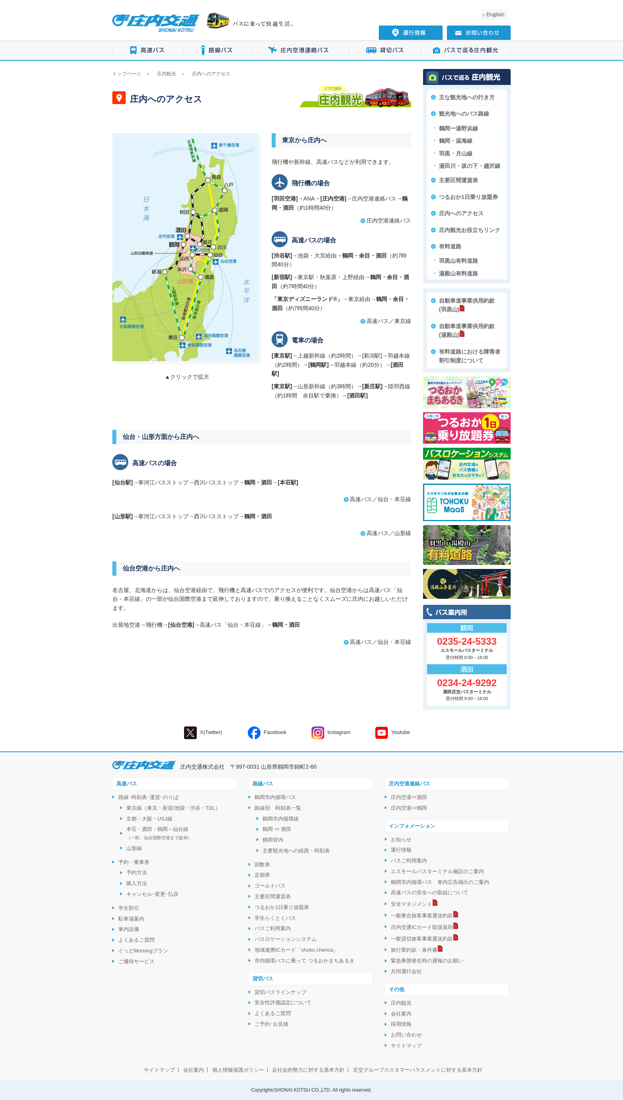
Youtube (392, 732)
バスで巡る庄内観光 (466, 50)
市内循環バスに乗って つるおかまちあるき (305, 961)
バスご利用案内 (273, 928)
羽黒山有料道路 (458, 261)
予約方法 (136, 873)
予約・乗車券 (133, 862)
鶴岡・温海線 (455, 141)
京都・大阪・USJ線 (149, 819)
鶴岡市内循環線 (281, 819)
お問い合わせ (406, 1035)
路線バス (218, 50)
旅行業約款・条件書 (414, 950)
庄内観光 (166, 74)
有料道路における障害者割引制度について (469, 356)
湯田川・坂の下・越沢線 (469, 166)
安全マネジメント (411, 904)
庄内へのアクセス (461, 213)
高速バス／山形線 (388, 533)
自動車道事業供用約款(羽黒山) (467, 305)
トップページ (126, 74)
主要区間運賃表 (458, 180)
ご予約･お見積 (271, 1024)
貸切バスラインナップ (280, 992)
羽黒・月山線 (455, 153)
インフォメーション (412, 826)
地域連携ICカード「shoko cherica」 (296, 950)
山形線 (134, 848)
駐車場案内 (131, 919)
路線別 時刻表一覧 (278, 808)
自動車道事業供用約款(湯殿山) (467, 330)
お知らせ (401, 839)
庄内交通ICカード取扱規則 (422, 927)
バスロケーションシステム (286, 939)
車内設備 (128, 929)
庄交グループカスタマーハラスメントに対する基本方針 (417, 1069)
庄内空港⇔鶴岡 (409, 808)
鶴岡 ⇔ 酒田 (277, 829)
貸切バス (385, 50)
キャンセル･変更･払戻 (152, 894)
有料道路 (450, 246)
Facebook (267, 732)
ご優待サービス (136, 961)
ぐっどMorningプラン (143, 951)
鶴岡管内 (273, 840)
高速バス (148, 50)
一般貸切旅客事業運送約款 (422, 939)
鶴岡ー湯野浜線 (458, 128)
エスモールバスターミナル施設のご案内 (437, 871)
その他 (396, 989)
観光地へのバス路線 (464, 113)
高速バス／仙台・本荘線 (380, 499)
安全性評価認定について (283, 1003)
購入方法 (136, 883)
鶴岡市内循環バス (275, 797)
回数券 (262, 865)
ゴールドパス (270, 886)
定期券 (262, 875)
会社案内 (401, 1014)
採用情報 (401, 1024)
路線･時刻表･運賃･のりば (148, 797)
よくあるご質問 (136, 940)
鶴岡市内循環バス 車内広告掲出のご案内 (440, 882)
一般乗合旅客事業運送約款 (422, 916)
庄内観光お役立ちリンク (469, 230)
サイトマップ (406, 1046)
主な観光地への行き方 (467, 97)
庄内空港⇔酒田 (409, 797)
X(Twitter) (203, 732)
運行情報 (401, 850)
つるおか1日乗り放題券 (468, 197)
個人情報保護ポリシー (238, 1069)
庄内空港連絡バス (300, 50)
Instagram (331, 732)
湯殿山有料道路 (458, 273)
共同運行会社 (406, 971)
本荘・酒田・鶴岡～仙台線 (159, 833)
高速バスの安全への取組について (429, 892)
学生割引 (128, 908)
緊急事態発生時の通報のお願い (427, 961)
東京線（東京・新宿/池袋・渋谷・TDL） (173, 808)
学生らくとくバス (275, 918)
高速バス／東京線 (388, 321)
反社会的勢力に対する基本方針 (308, 1069)
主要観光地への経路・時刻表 (296, 851)
